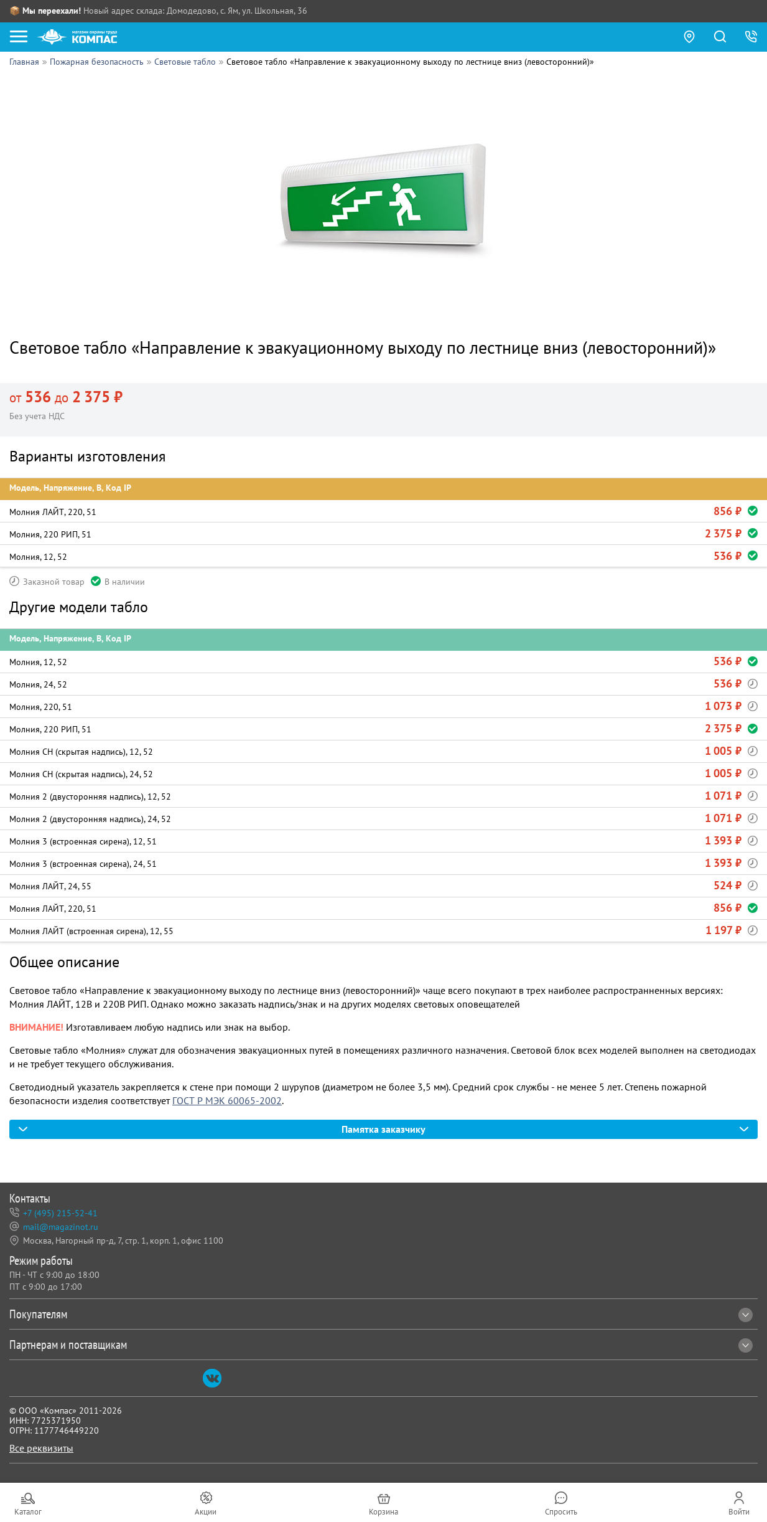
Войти (739, 1511)
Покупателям (381, 1314)
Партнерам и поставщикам (381, 1344)
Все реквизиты (41, 1448)
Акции (205, 1511)
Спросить (561, 1511)
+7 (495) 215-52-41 (60, 1213)
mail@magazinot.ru (60, 1227)
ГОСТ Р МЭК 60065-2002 (227, 1100)
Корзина (383, 1511)
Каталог (28, 1511)
